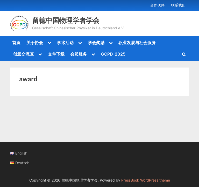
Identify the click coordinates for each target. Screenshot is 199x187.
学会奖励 (96, 42)
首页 (16, 42)
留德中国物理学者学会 (66, 20)
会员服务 (78, 54)
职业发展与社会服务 (137, 42)
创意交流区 (23, 54)
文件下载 (56, 54)
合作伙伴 (157, 5)
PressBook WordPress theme (145, 180)
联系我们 (178, 5)
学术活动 (65, 42)
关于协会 (34, 42)
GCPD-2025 (113, 54)
